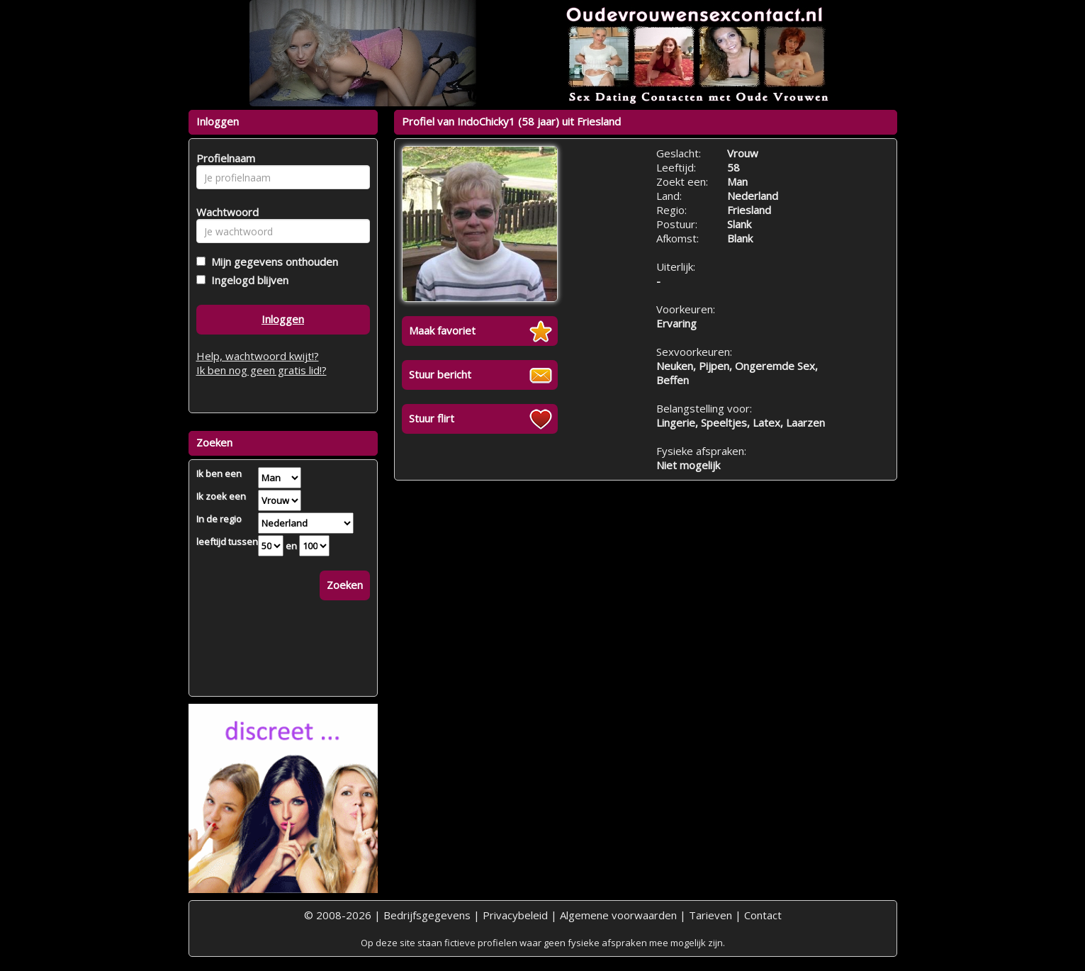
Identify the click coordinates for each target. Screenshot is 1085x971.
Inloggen (283, 319)
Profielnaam (223, 158)
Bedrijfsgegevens (427, 915)
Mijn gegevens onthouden (272, 261)
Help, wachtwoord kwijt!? (257, 356)
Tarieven (710, 915)
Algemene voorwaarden (618, 915)
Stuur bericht (440, 374)
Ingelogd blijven (247, 280)
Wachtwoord (223, 212)
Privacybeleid (515, 915)
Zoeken (345, 585)
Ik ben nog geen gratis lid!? (261, 370)
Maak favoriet (442, 330)
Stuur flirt (431, 418)
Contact (763, 915)
